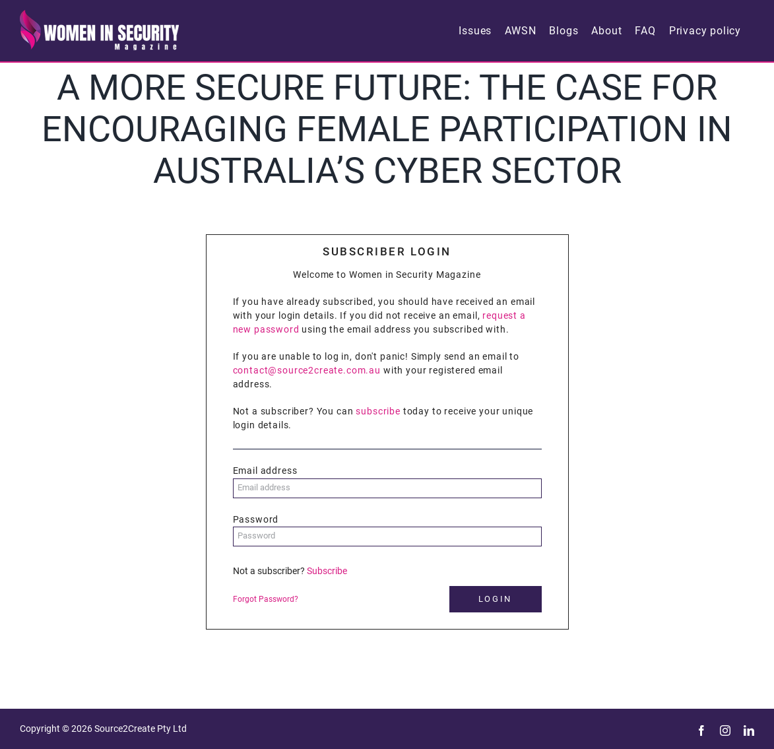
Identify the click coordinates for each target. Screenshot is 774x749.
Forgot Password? (265, 599)
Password (256, 519)
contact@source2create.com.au (307, 370)
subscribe (378, 411)
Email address (265, 470)
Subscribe (327, 571)
